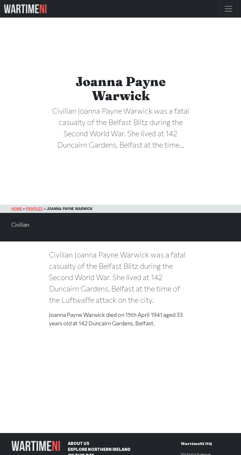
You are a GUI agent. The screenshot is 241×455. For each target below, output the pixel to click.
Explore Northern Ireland (99, 449)
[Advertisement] (120, 387)
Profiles (34, 209)
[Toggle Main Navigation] (228, 9)
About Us (78, 443)
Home (16, 209)
